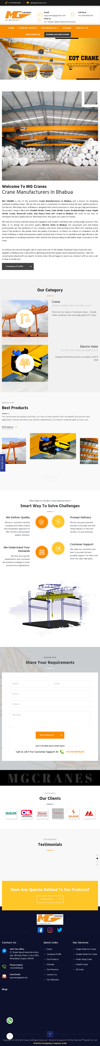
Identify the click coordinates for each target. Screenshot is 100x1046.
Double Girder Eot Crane (86, 954)
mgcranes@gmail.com (54, 15)
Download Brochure (57, 34)
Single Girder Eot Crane (86, 949)
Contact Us (81, 28)
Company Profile (27, 28)
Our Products (49, 28)
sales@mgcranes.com (37, 2)
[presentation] (46, 478)
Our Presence (52, 969)
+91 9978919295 (13, 2)
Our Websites (33, 34)
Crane (50, 464)
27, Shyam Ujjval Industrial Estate (60, 22)
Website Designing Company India (50, 1043)
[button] (7, 59)
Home (11, 28)
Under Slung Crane (84, 959)
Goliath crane (82, 964)
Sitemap (67, 28)
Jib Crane (80, 969)
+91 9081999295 (85, 15)
